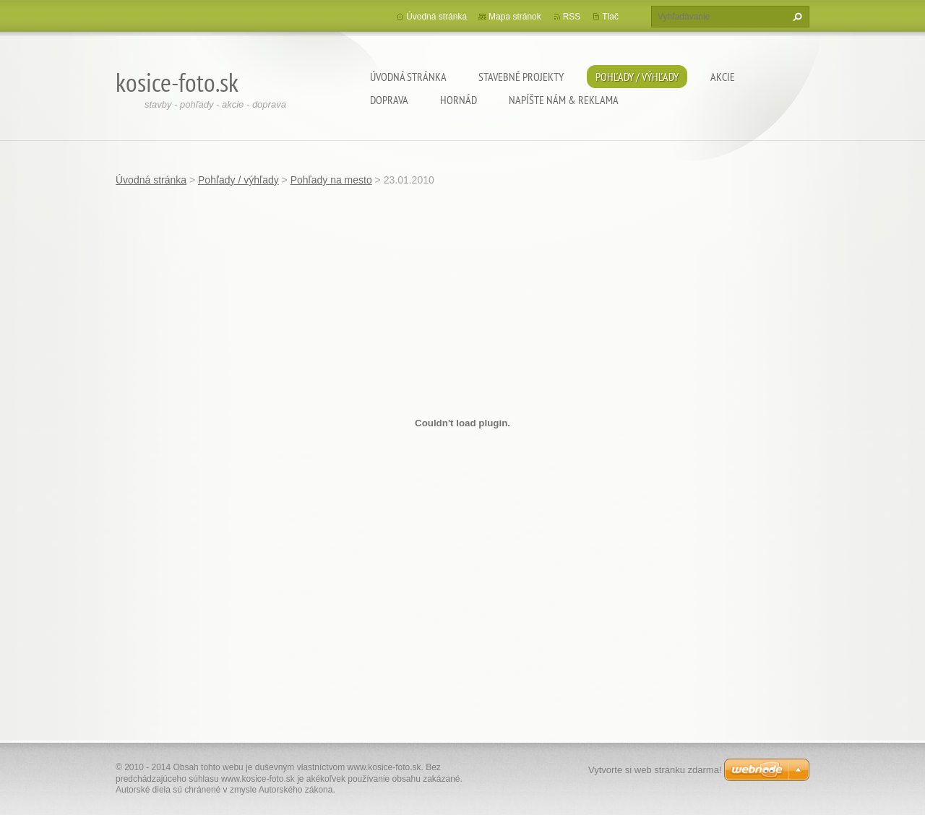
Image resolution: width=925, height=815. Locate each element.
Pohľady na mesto (331, 180)
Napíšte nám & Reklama (564, 99)
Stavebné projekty (521, 76)
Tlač (610, 17)
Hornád (458, 99)
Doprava (389, 99)
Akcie (722, 76)
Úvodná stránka (408, 76)
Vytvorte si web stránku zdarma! (654, 769)
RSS (572, 17)
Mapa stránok (515, 17)
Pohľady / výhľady (637, 76)
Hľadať (795, 16)
